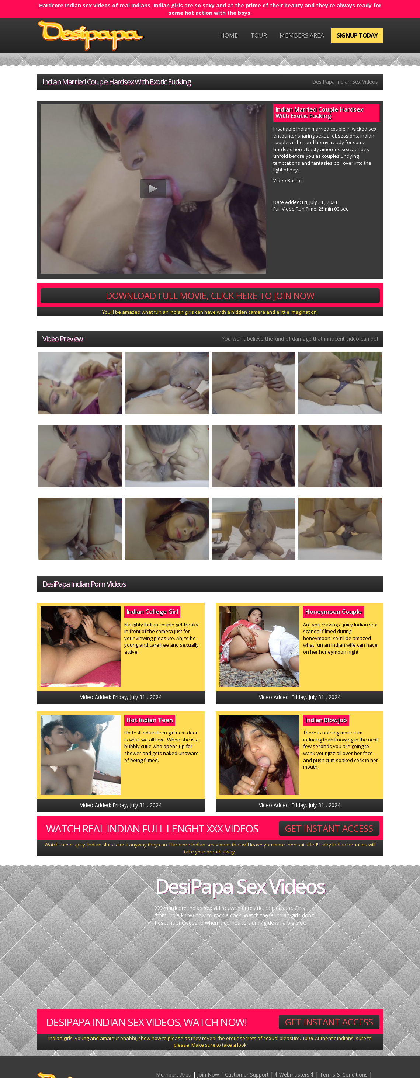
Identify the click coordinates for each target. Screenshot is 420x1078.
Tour (258, 35)
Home (229, 35)
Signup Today (357, 35)
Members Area (302, 35)
